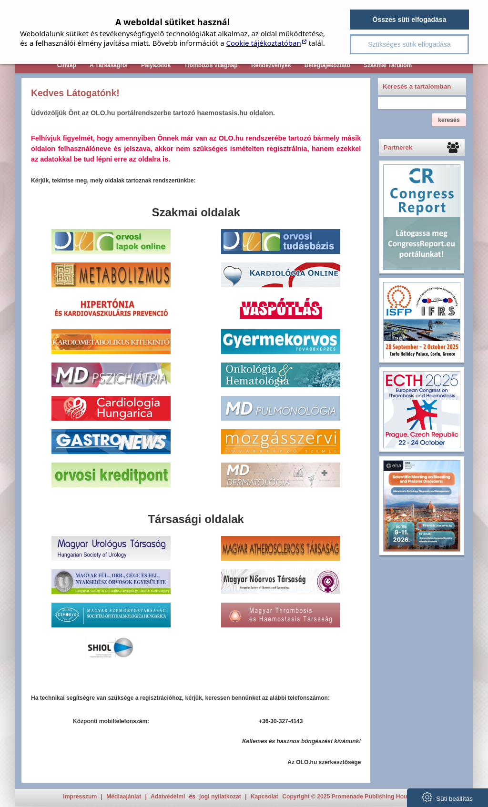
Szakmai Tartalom (388, 65)
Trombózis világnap (211, 65)
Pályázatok (156, 65)
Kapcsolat (264, 796)
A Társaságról (109, 65)
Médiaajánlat (123, 796)
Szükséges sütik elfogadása (409, 44)
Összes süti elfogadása (410, 19)
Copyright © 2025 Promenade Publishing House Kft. (353, 796)
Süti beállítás (447, 797)
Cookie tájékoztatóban (263, 43)
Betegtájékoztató (327, 65)
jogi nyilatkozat (220, 796)
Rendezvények (271, 65)
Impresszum (80, 796)
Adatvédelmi (168, 796)
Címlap (66, 65)
